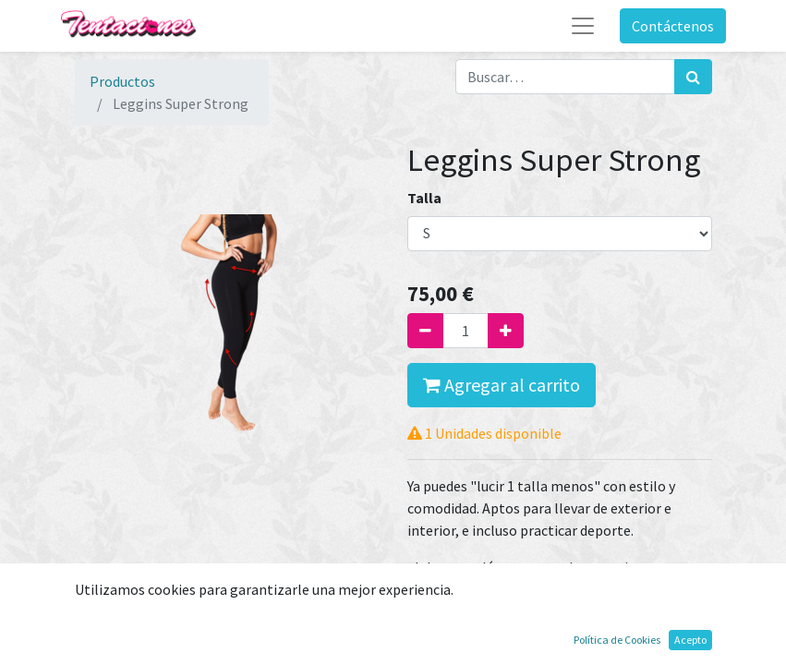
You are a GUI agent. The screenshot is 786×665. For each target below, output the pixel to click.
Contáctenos (673, 26)
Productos (122, 81)
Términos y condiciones (481, 620)
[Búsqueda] (693, 76)
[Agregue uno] (506, 330)
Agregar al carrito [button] (501, 384)
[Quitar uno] (425, 330)
